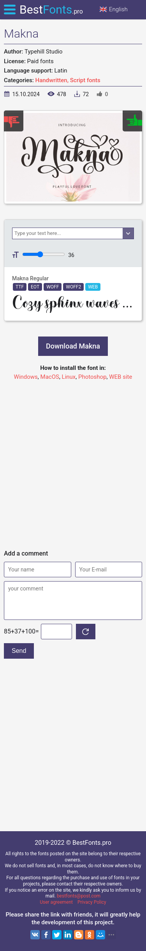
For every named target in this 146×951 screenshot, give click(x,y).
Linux (69, 376)
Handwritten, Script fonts (67, 80)
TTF (20, 287)
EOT (35, 287)
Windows (26, 376)
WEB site (120, 376)
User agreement (56, 902)
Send (19, 650)
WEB (93, 287)
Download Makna (73, 346)
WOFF (52, 287)
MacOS (49, 376)
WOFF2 (73, 287)
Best (51, 9)
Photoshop (92, 376)
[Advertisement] (73, 461)
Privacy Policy (91, 902)
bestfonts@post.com (78, 896)
